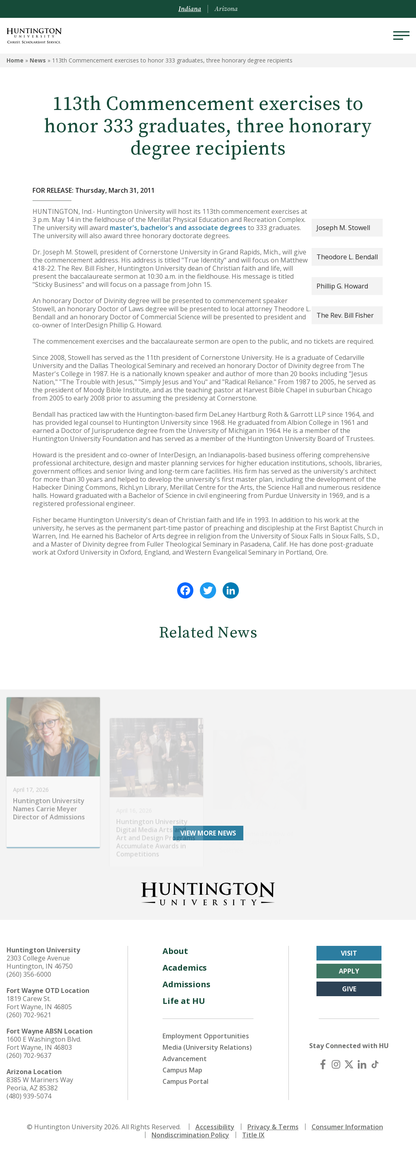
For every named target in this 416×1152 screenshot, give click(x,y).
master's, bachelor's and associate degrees (178, 227)
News (38, 60)
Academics (184, 967)
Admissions (186, 984)
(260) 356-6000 (28, 974)
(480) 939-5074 (28, 1096)
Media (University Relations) (207, 1047)
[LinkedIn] (362, 1064)
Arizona (226, 9)
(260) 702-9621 (28, 1014)
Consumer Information (347, 1126)
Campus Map (182, 1070)
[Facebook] (323, 1064)
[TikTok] (375, 1064)
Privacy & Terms (273, 1126)
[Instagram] (336, 1064)
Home (15, 60)
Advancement (184, 1058)
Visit (349, 953)
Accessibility (214, 1126)
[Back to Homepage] (208, 892)
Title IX (253, 1134)
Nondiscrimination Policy (190, 1134)
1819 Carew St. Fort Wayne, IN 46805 (39, 1002)
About (175, 950)
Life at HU (183, 1000)
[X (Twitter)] (349, 1064)
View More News (208, 833)
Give (349, 988)
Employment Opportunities (205, 1035)
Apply (349, 971)
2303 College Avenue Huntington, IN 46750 (39, 962)
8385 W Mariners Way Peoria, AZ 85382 (39, 1083)
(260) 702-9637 (28, 1055)
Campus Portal (185, 1081)
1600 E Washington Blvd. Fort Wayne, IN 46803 (43, 1043)
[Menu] (401, 35)
